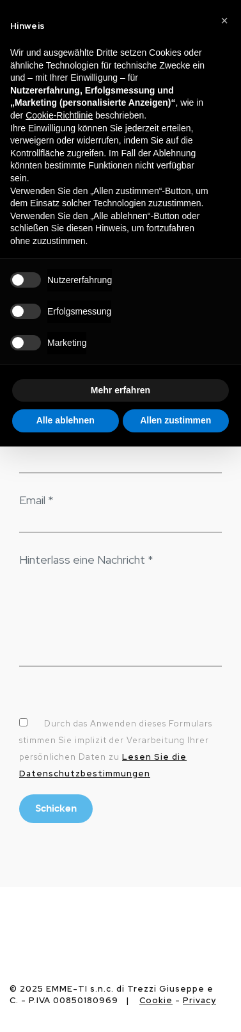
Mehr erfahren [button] (120, 390)
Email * (36, 500)
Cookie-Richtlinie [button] (59, 115)
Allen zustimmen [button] (175, 420)
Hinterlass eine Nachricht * (86, 559)
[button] (224, 20)
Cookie (156, 1000)
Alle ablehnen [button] (65, 420)
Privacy (199, 1000)
